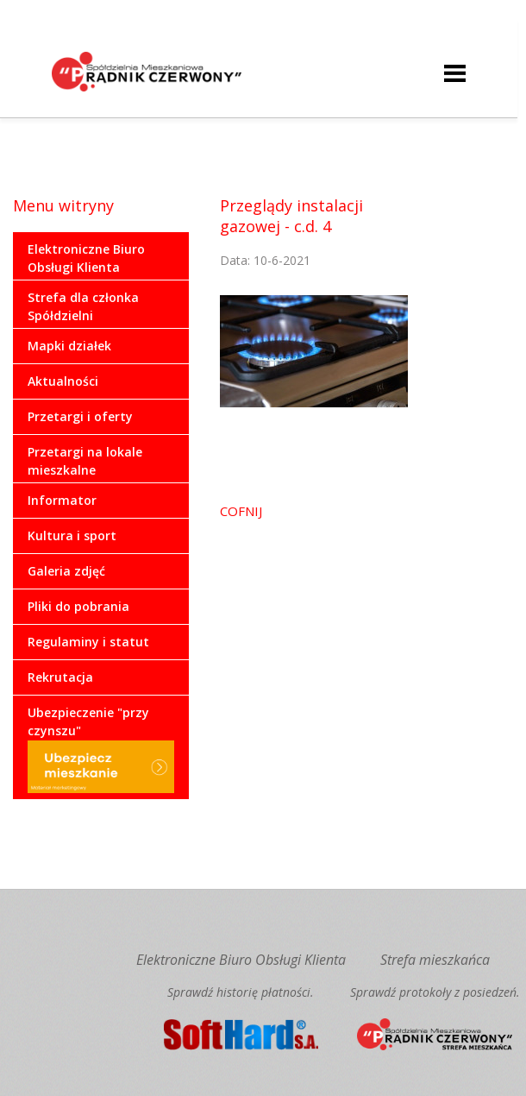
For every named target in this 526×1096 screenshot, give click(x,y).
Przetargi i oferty (80, 416)
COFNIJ (241, 511)
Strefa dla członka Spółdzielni (83, 306)
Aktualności (63, 381)
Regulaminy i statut (88, 641)
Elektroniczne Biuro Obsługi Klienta (86, 258)
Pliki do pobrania (78, 606)
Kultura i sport (72, 535)
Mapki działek (69, 345)
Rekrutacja (60, 677)
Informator (62, 500)
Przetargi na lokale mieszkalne (85, 461)
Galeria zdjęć (66, 571)
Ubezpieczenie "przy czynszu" (101, 748)
